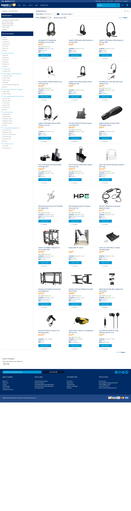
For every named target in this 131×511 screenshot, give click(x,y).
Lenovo (104, 257)
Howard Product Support (41, 489)
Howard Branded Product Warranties (44, 493)
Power (103, 1)
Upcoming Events (39, 496)
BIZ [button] (19, 5)
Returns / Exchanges (72, 494)
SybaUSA (74, 340)
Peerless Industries (46, 257)
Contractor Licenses (8, 498)
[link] (104, 507)
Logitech (74, 50)
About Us (5, 489)
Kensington (44, 50)
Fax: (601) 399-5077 (104, 494)
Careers (5, 493)
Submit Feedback (39, 491)
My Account (70, 491)
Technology (98, 1)
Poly (43, 91)
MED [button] (36, 5)
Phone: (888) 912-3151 (105, 493)
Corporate (125, 1)
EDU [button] (24, 5)
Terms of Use (6, 496)
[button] (122, 5)
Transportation (109, 1)
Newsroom (5, 491)
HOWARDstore (118, 1)
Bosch (43, 340)
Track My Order (71, 493)
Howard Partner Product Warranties (44, 494)
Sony (104, 340)
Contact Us (70, 489)
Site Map (69, 496)
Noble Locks (105, 299)
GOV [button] (31, 5)
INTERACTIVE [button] (44, 5)
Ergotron (104, 174)
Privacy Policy (6, 494)
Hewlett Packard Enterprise (48, 216)
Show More (4, 29)
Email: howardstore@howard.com (108, 496)
